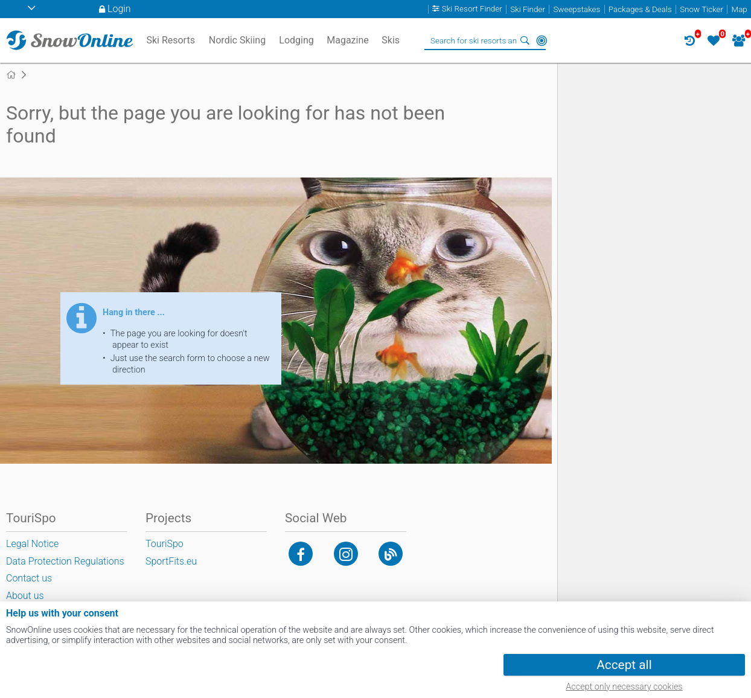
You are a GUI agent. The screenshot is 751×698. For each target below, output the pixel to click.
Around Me (541, 40)
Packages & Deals (640, 9)
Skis (391, 40)
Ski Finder (527, 9)
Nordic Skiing (237, 40)
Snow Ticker (701, 9)
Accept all (623, 665)
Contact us (29, 578)
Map (739, 9)
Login (119, 8)
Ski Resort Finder (472, 9)
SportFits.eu (171, 561)
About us (25, 595)
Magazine (348, 40)
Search (524, 40)
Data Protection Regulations (65, 561)
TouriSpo (164, 543)
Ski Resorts (170, 40)
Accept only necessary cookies (624, 687)
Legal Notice (32, 543)
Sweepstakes (576, 9)
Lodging (296, 40)
